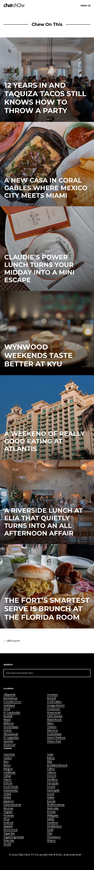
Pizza (6, 819)
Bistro (7, 765)
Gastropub (53, 790)
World (7, 844)
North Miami (11, 726)
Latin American (12, 804)
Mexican (8, 808)
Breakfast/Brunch (57, 765)
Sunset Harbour (56, 737)
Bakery (51, 758)
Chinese (51, 772)
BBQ (49, 761)
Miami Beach (54, 719)
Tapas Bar (9, 833)
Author (8, 758)
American (9, 754)
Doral (7, 708)
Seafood (8, 822)
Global (7, 793)
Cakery (51, 768)
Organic (8, 811)
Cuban (7, 775)
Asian (50, 754)
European (52, 783)
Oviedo (8, 730)
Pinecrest (52, 730)
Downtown (53, 708)
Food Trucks (11, 786)
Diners (7, 779)
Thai (49, 833)
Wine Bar (9, 840)
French (51, 786)
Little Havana (54, 716)
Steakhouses (54, 826)
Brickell (51, 698)
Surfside (8, 741)
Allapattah (9, 694)
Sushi (50, 829)
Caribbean (9, 772)
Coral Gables (54, 701)
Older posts (12, 641)
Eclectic (8, 783)
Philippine (53, 815)
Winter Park (54, 741)
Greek (50, 793)
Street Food (10, 829)
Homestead (54, 712)
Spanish (8, 826)
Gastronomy (11, 790)
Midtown (9, 723)
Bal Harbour (11, 698)
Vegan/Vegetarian (14, 837)
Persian (51, 811)
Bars (6, 761)
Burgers (8, 768)
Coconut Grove (12, 701)
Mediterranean (55, 804)
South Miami (54, 734)
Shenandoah (11, 734)
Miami (7, 719)
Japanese (9, 801)
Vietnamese (54, 837)
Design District (56, 705)
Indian (7, 797)
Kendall (8, 716)
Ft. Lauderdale (12, 712)
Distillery (52, 779)
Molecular (53, 808)
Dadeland (9, 705)
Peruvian (9, 815)
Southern (52, 822)
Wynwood (9, 744)
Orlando (52, 726)
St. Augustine (11, 737)
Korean (51, 801)
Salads (50, 819)
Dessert (51, 775)
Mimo (50, 723)
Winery (51, 840)
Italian (50, 797)
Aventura (52, 694)
